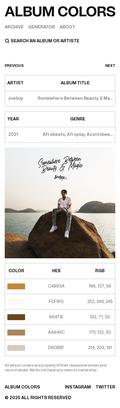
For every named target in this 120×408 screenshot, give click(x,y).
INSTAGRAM (78, 387)
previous (14, 66)
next (110, 66)
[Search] (60, 40)
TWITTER (105, 387)
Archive (14, 27)
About (67, 27)
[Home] (60, 11)
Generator (41, 27)
